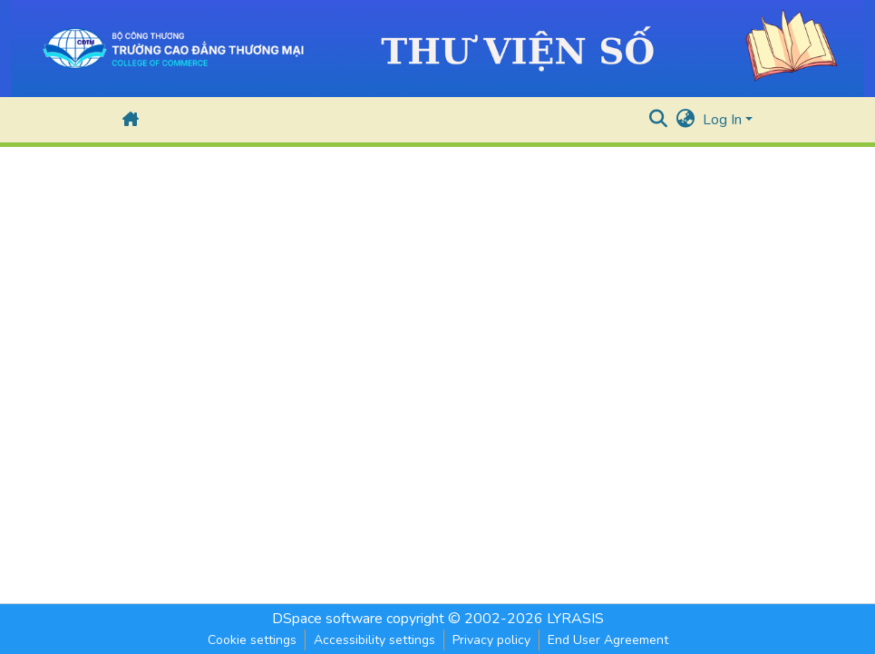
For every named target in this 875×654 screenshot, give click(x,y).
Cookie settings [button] (252, 640)
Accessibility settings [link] (374, 640)
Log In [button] (724, 120)
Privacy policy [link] (491, 640)
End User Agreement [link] (608, 640)
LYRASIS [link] (575, 619)
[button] (130, 120)
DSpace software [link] (327, 619)
